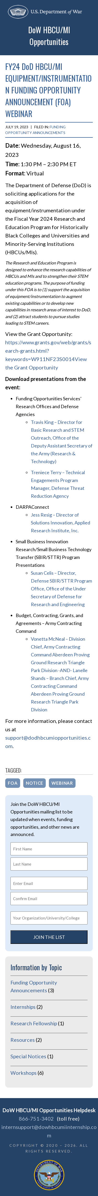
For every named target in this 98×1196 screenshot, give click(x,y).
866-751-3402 (36, 1118)
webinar (62, 782)
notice (34, 782)
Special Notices (28, 1056)
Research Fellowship (33, 1023)
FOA (13, 782)
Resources (22, 1040)
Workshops (23, 1073)
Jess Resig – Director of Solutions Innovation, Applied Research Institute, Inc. (60, 522)
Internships (23, 1007)
